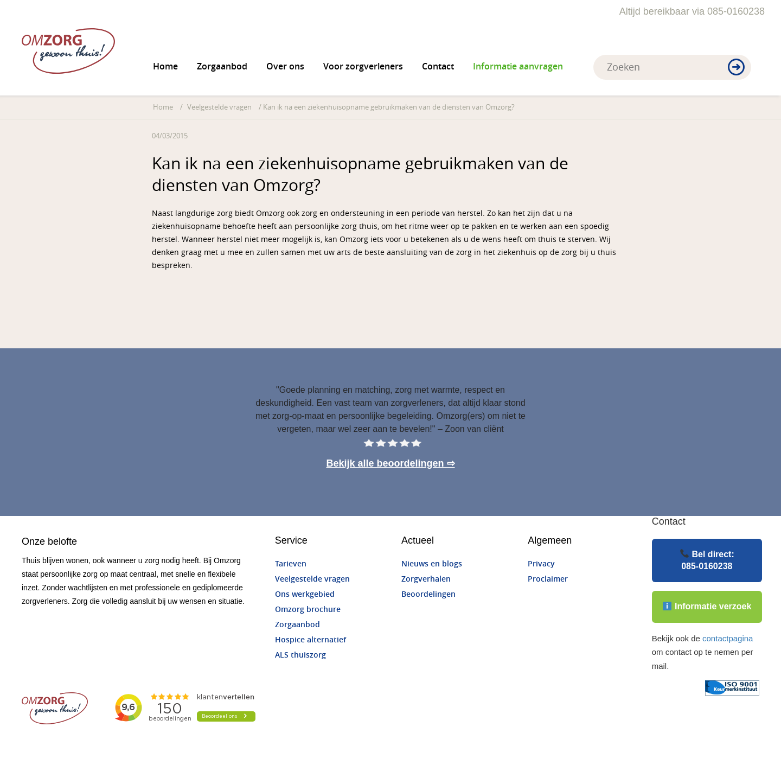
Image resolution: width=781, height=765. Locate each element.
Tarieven (290, 564)
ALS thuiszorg (300, 655)
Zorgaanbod (222, 66)
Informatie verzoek (707, 606)
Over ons (285, 66)
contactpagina (727, 638)
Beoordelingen (428, 594)
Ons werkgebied (305, 594)
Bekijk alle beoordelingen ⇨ (390, 463)
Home (165, 66)
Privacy (541, 564)
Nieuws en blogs (431, 564)
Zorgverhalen (426, 579)
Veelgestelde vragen (219, 107)
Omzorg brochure (308, 609)
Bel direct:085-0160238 (707, 560)
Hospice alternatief (310, 640)
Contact (438, 66)
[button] (736, 68)
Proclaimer (548, 579)
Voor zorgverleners (363, 66)
